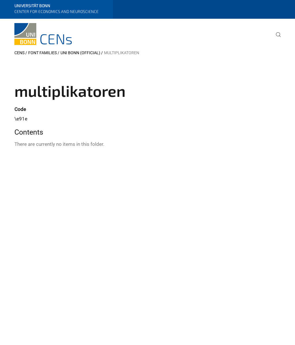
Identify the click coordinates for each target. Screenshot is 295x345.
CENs (19, 52)
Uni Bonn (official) (80, 52)
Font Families (42, 52)
